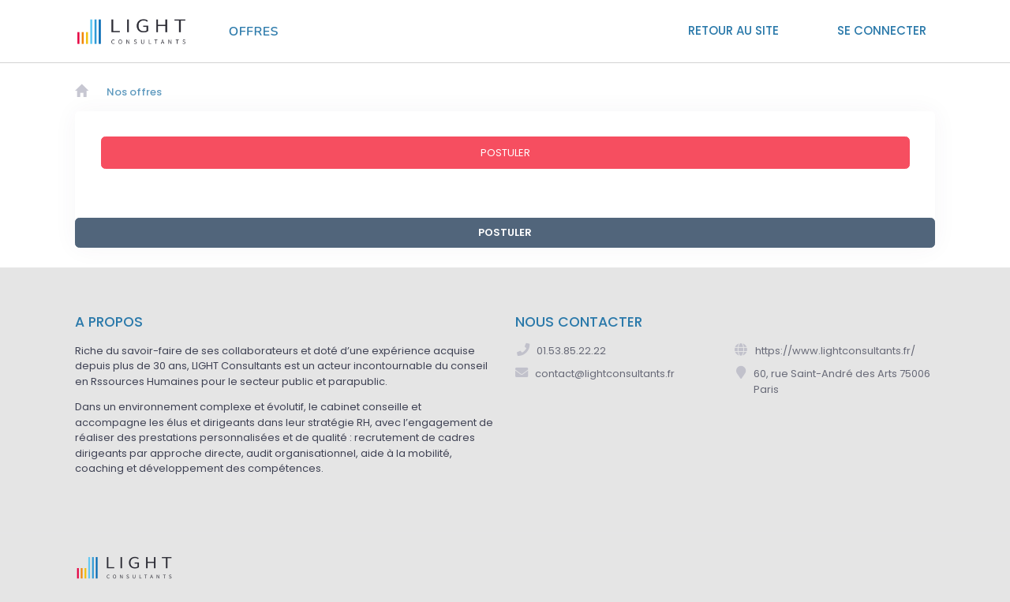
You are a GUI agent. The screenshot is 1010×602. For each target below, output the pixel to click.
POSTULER (505, 232)
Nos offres (134, 91)
